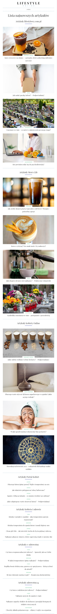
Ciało (28, 549)
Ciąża (28, 593)
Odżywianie (28, 587)
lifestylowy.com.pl (32, 21)
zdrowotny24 (33, 582)
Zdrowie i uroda (28, 55)
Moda (28, 92)
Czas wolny (28, 313)
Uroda (28, 482)
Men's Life (33, 172)
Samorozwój (28, 127)
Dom (28, 514)
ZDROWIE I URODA (28, 357)
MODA (28, 464)
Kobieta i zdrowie (33, 509)
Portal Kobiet (33, 476)
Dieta (28, 243)
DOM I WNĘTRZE (28, 391)
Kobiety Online (33, 323)
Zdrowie (28, 206)
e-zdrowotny (33, 544)
